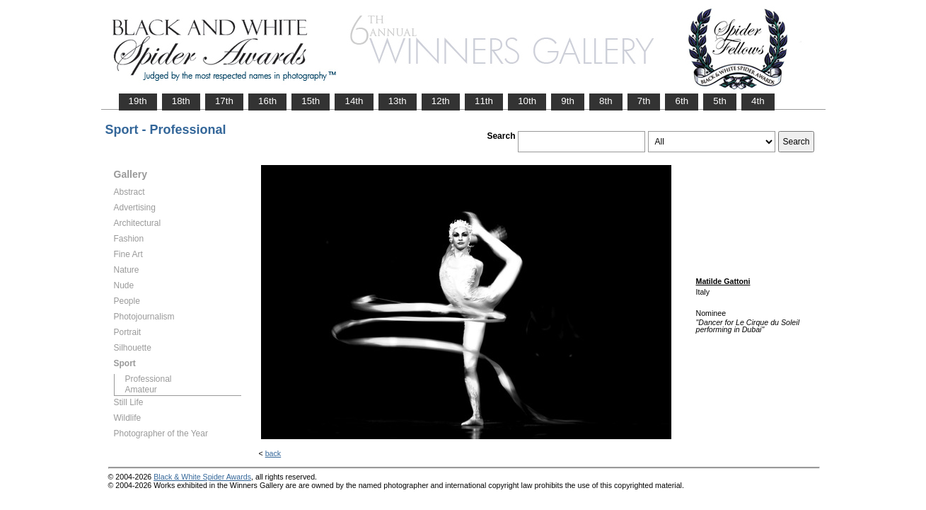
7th (644, 101)
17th (224, 101)
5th (719, 101)
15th (311, 101)
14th (354, 101)
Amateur (141, 390)
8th (605, 101)
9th (567, 101)
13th (398, 101)
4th (757, 101)
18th (181, 101)
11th (484, 101)
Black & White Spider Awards (202, 476)
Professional (148, 379)
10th (527, 101)
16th (267, 101)
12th (441, 101)
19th (138, 101)
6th (681, 101)
